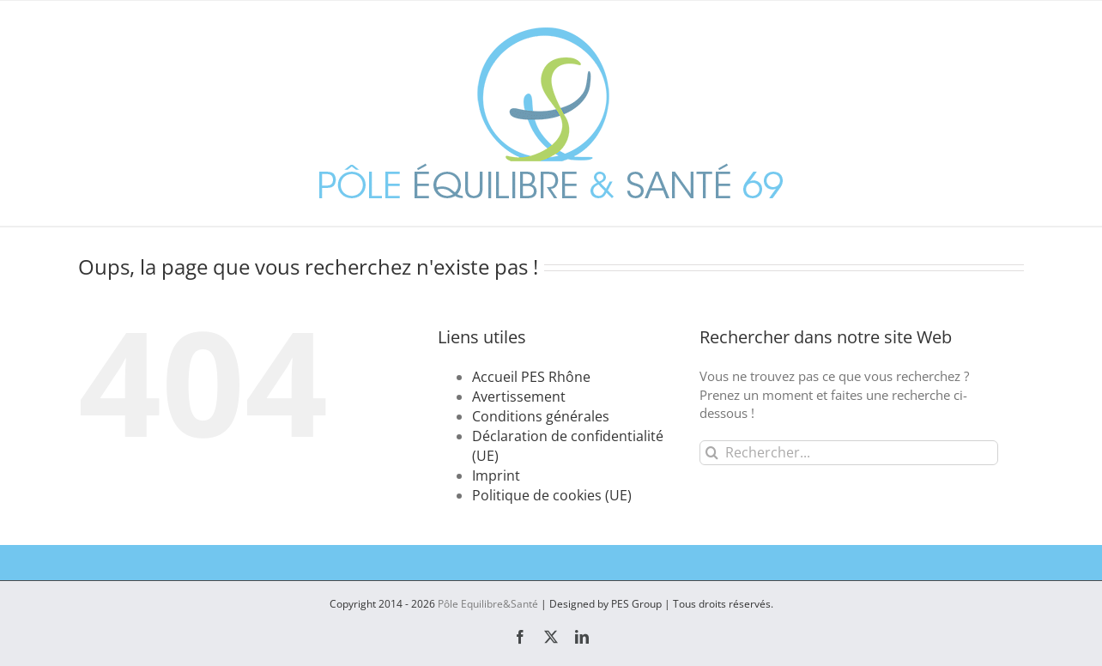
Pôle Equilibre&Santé (488, 603)
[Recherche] (711, 452)
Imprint (496, 475)
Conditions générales (540, 416)
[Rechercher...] (848, 452)
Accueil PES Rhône (531, 376)
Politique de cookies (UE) (552, 495)
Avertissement (519, 396)
